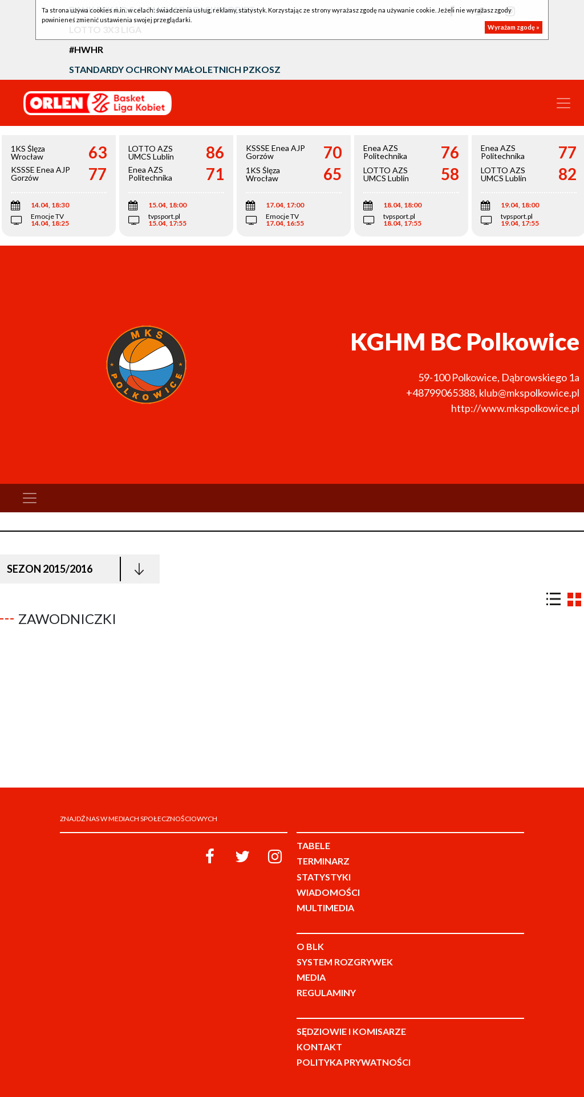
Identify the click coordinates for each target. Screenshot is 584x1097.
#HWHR (86, 49)
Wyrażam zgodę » (514, 27)
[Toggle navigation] (563, 103)
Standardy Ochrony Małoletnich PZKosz (175, 69)
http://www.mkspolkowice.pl (515, 408)
